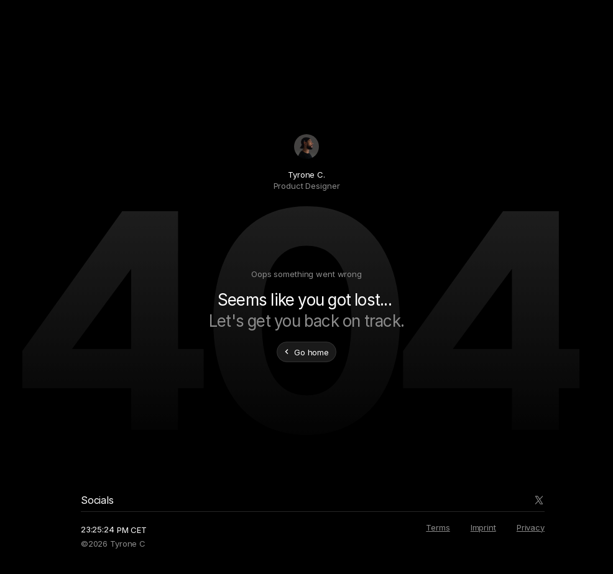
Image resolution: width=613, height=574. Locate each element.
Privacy (531, 527)
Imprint (483, 527)
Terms (437, 527)
